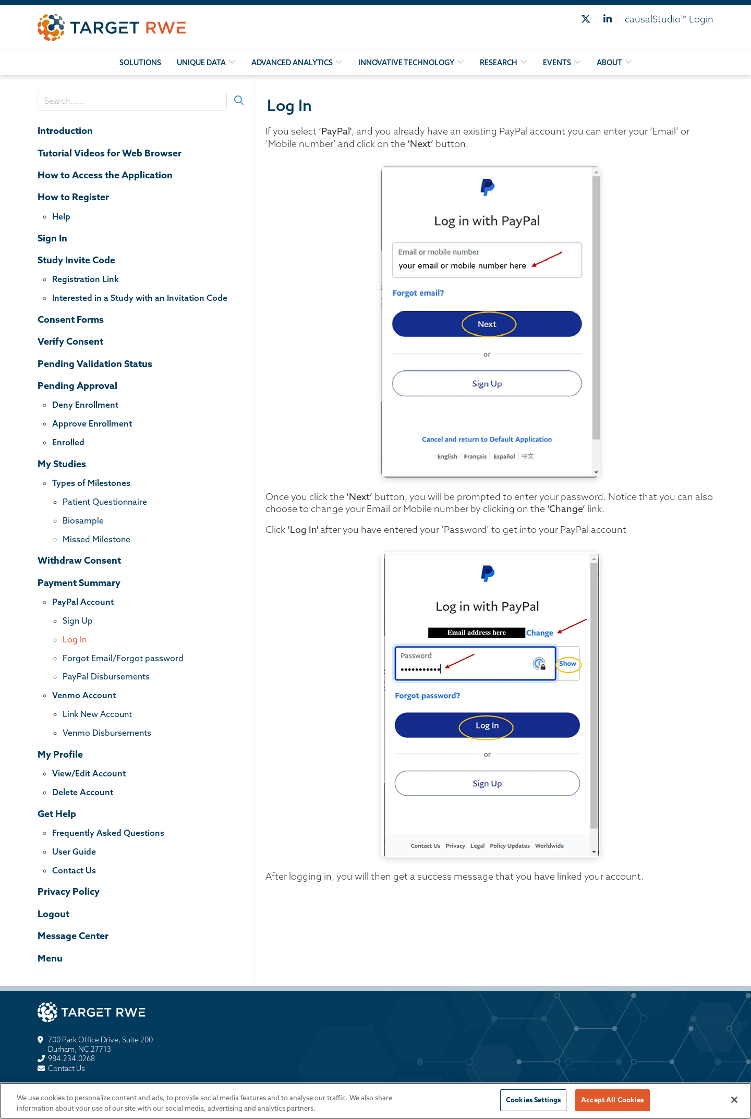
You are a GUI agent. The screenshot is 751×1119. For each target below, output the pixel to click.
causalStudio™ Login (669, 19)
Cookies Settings (533, 1103)
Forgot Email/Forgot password (123, 658)
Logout (53, 914)
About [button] (609, 62)
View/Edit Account (89, 773)
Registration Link (85, 279)
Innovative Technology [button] (406, 62)
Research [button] (498, 62)
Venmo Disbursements (107, 732)
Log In (75, 639)
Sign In (52, 238)
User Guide (74, 851)
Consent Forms (71, 319)
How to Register (73, 197)
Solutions (140, 62)
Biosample (83, 520)
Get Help (57, 814)
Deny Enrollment (85, 404)
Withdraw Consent (79, 560)
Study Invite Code (76, 260)
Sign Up (78, 620)
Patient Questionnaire (105, 501)
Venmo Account (84, 695)
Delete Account (82, 792)
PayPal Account (83, 602)
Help (61, 216)
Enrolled (68, 442)
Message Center (73, 936)
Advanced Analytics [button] (292, 62)
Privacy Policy (69, 891)
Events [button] (557, 62)
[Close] (734, 1103)
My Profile (60, 754)
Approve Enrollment (92, 423)
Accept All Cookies (612, 1103)
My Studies (62, 464)
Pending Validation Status (95, 364)
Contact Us (74, 870)
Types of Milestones (91, 483)
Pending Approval (77, 386)
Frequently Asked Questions (108, 833)
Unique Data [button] (201, 62)
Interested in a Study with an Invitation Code (139, 298)
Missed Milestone (96, 539)
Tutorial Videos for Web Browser (109, 153)
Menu (50, 958)
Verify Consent (70, 341)
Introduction (65, 131)
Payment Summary (79, 583)
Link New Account (97, 714)
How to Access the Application (105, 175)
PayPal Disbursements (106, 676)
